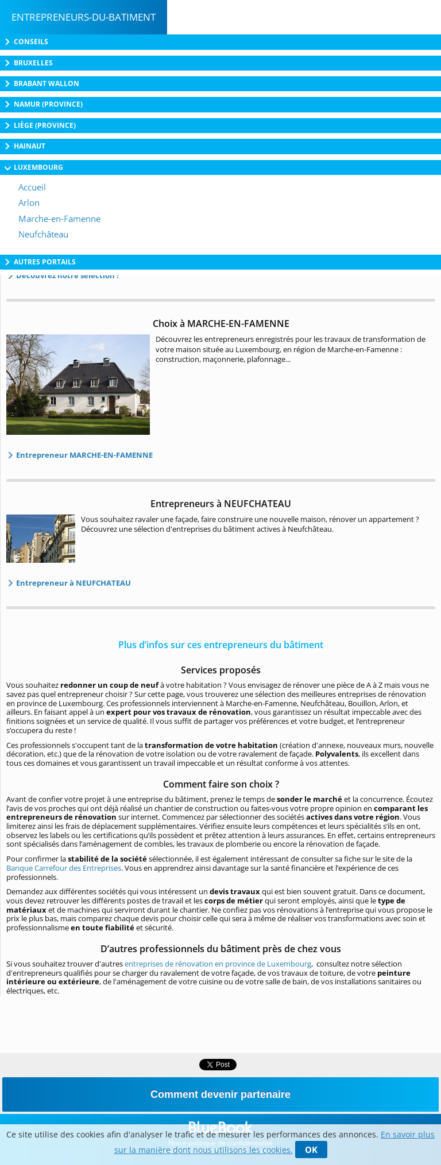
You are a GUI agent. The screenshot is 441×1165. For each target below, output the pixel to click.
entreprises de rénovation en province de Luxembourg (218, 964)
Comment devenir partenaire (220, 1094)
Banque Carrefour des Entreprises (63, 868)
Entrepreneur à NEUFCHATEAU (72, 583)
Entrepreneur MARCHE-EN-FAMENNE (83, 455)
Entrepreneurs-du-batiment (83, 17)
